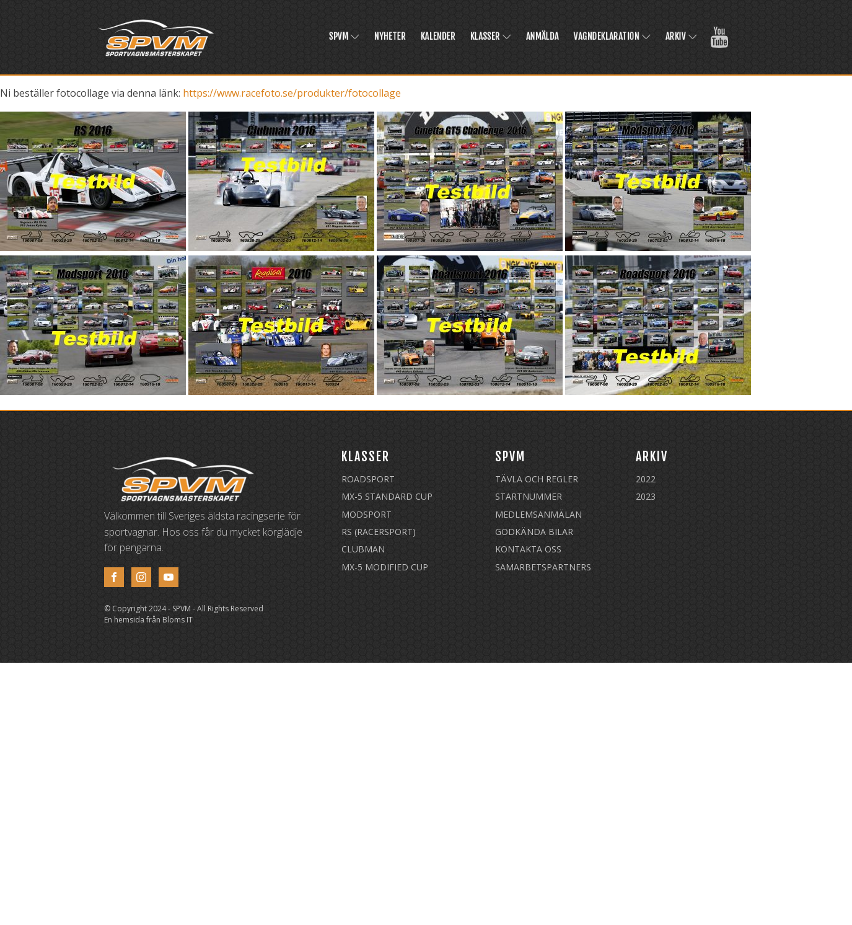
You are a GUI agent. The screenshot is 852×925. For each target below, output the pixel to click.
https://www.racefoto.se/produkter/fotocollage (292, 93)
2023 (646, 496)
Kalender (438, 36)
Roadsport (368, 479)
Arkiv (681, 36)
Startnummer (528, 496)
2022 (646, 479)
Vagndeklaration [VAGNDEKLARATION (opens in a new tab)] (612, 36)
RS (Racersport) (378, 532)
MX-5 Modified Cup (384, 567)
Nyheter (390, 36)
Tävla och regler (536, 479)
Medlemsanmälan (538, 514)
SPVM (344, 36)
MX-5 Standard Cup (387, 496)
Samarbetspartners (543, 567)
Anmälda (542, 36)
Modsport (366, 514)
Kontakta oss (528, 549)
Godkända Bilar (534, 532)
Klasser (490, 36)
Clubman (363, 549)
